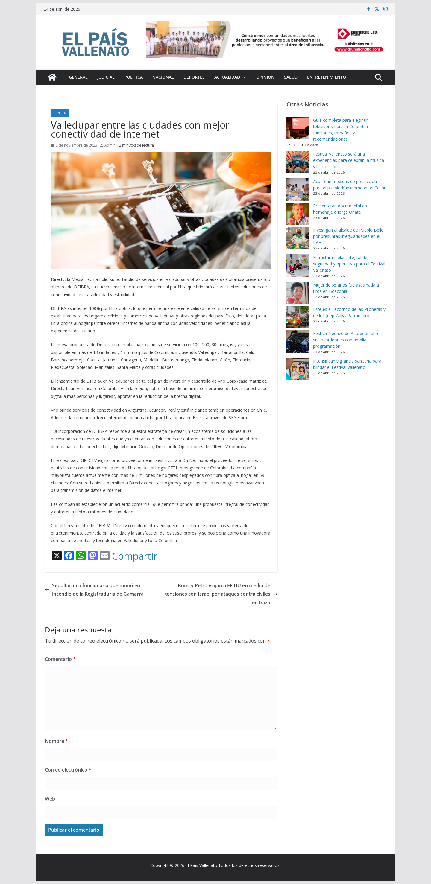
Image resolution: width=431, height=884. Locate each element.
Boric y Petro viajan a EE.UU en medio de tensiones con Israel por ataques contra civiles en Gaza (221, 594)
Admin (110, 145)
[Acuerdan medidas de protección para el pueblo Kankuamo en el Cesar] (297, 189)
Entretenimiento (326, 77)
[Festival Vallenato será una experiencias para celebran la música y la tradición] (297, 162)
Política (133, 77)
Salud (291, 77)
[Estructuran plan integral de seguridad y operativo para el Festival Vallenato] (297, 265)
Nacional (163, 77)
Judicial (106, 77)
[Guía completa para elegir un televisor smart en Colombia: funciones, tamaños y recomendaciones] (297, 128)
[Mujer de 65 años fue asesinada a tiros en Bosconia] (297, 293)
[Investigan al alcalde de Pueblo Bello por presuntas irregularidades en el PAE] (297, 238)
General (78, 77)
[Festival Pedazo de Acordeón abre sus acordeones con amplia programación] (297, 341)
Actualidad (227, 77)
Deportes (194, 77)
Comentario (60, 659)
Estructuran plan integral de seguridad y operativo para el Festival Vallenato (349, 264)
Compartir (134, 556)
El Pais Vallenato (201, 865)
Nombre (56, 741)
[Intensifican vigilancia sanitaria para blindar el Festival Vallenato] (297, 369)
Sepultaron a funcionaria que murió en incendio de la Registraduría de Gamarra (94, 589)
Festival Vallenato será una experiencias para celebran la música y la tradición (348, 160)
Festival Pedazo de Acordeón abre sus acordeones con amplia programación (346, 340)
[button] (243, 77)
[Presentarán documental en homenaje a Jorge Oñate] (297, 214)
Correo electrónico (68, 769)
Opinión (265, 77)
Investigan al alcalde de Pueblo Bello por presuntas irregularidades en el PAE (348, 236)
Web (50, 798)
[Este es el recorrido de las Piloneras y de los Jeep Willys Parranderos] (297, 317)
